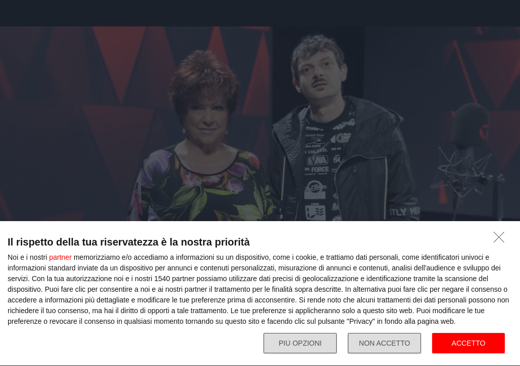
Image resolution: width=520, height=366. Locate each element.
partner (60, 257)
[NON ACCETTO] (502, 240)
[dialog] (260, 294)
